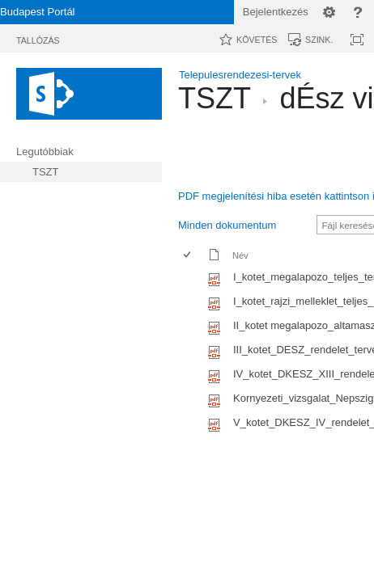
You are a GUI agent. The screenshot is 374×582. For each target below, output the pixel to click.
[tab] (38, 37)
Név (240, 255)
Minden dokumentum (227, 225)
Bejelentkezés (275, 12)
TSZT (214, 98)
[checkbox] (187, 279)
